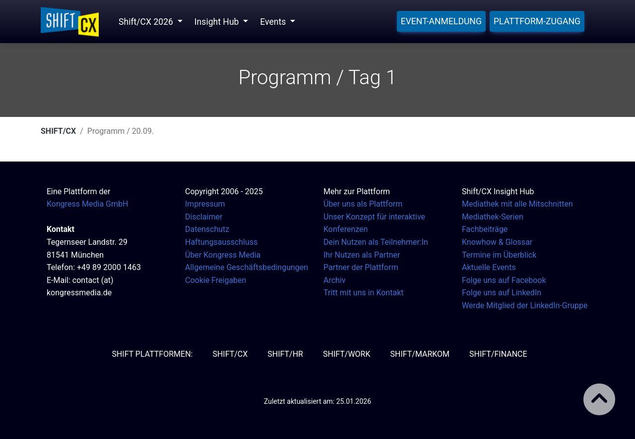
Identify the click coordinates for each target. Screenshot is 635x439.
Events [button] (274, 22)
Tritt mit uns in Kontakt (363, 292)
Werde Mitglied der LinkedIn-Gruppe (524, 305)
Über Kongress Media (222, 255)
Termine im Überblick (499, 255)
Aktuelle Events (489, 267)
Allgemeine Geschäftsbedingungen (246, 267)
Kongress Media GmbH (87, 204)
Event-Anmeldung (441, 21)
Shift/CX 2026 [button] (147, 22)
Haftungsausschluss (221, 242)
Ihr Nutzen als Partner (361, 255)
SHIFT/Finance (498, 354)
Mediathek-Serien (492, 216)
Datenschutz (207, 229)
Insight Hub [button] (217, 22)
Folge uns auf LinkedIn (501, 292)
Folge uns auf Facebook (504, 280)
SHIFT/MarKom (419, 354)
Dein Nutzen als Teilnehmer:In (375, 242)
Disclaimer (203, 216)
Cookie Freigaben (215, 280)
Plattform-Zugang (537, 21)
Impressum (205, 204)
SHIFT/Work (347, 354)
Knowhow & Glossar (497, 242)
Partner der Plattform (360, 267)
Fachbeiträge (485, 229)
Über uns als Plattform (362, 204)
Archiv (334, 280)
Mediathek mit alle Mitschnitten (517, 204)
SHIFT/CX (58, 131)
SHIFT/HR (285, 354)
